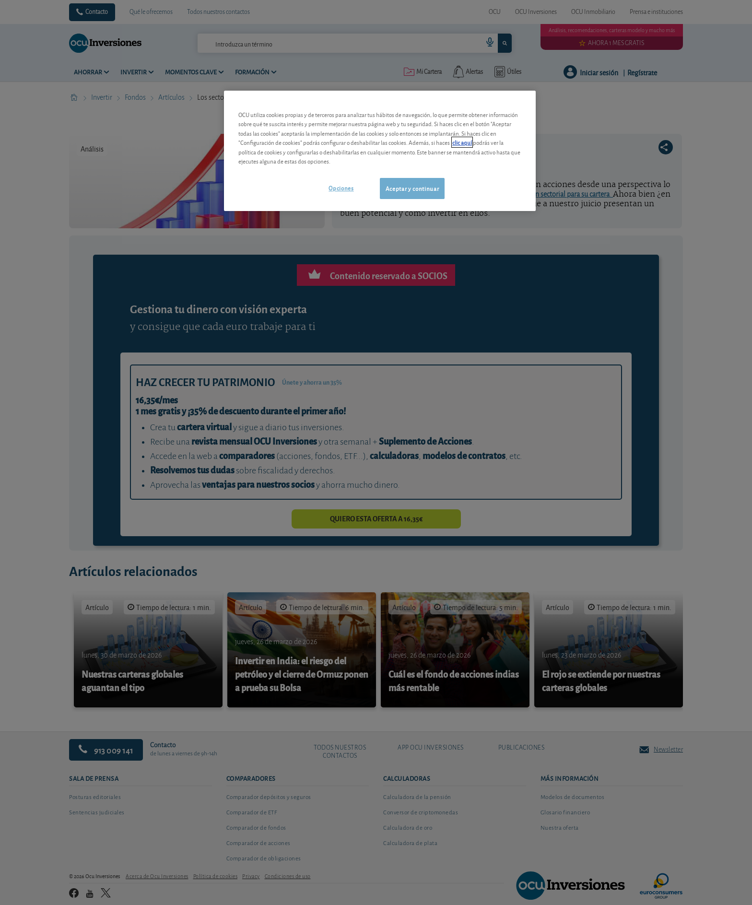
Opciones (341, 187)
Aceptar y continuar (412, 188)
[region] (380, 151)
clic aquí (462, 142)
